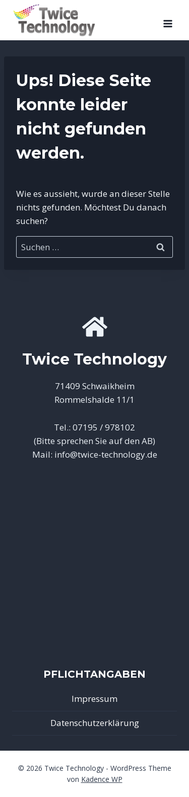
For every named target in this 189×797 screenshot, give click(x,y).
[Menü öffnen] (167, 20)
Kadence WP (101, 779)
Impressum (94, 698)
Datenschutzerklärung (94, 723)
